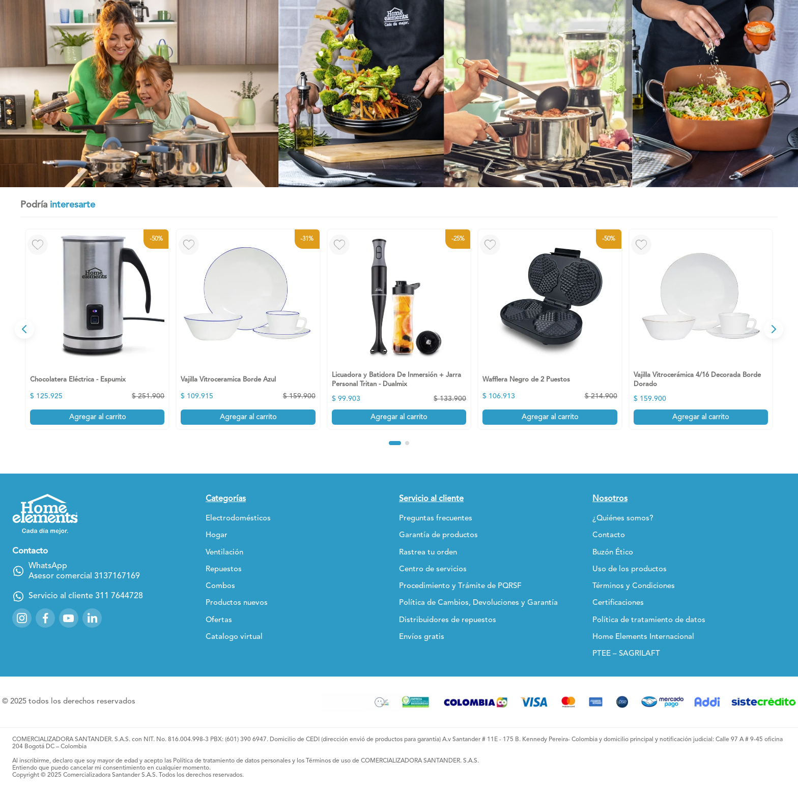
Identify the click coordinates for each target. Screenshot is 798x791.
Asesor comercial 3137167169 (84, 576)
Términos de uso (328, 761)
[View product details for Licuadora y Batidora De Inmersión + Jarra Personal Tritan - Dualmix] (399, 329)
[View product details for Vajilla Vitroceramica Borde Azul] (248, 329)
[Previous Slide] (24, 329)
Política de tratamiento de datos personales (232, 761)
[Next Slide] (773, 329)
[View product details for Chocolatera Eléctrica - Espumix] (97, 329)
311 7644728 (119, 596)
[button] (395, 443)
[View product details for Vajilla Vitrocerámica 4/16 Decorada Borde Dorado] (700, 329)
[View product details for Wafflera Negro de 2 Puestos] (549, 329)
